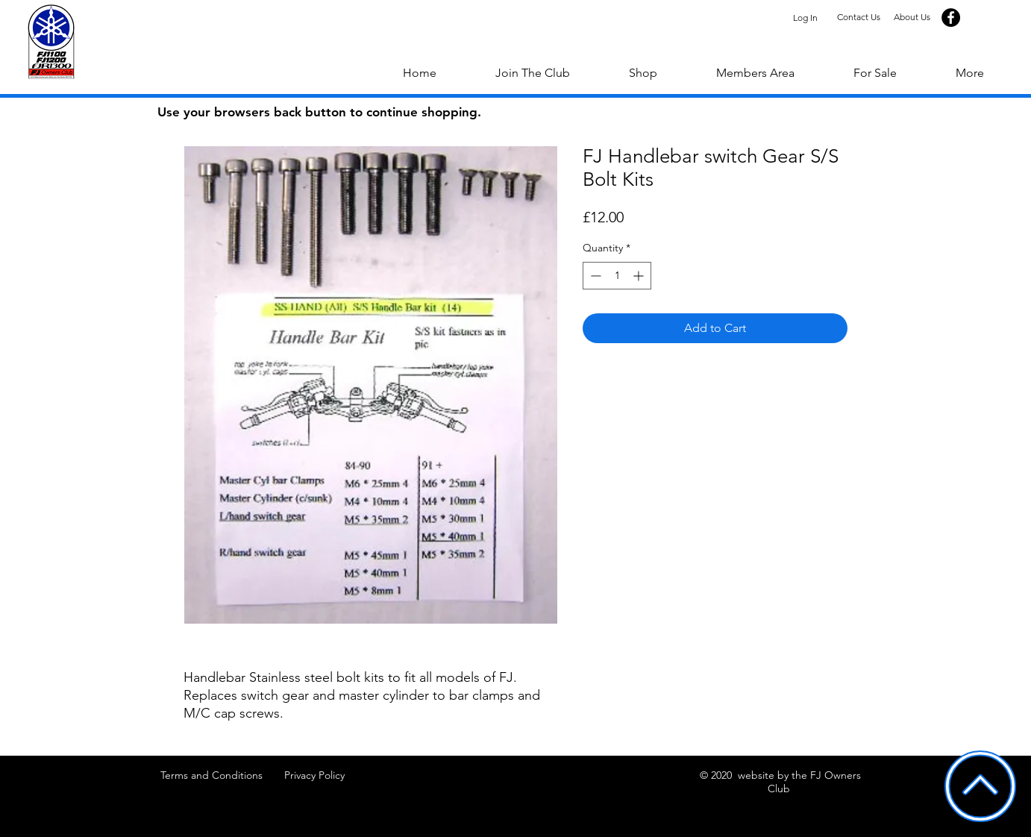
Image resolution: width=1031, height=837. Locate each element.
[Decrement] (594, 276)
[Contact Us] (858, 17)
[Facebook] (950, 17)
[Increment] (639, 276)
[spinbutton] (617, 276)
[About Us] (912, 17)
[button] (969, 73)
